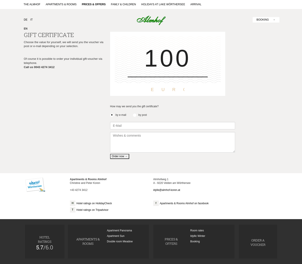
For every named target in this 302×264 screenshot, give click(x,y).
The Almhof (32, 4)
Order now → (119, 156)
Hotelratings (44, 242)
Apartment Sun (116, 236)
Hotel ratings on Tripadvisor (93, 209)
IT (31, 19)
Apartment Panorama (119, 230)
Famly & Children (123, 4)
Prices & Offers (94, 4)
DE (26, 19)
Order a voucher (257, 242)
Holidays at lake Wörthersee (163, 4)
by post (142, 114)
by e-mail (121, 114)
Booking (263, 19)
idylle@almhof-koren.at (166, 190)
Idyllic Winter (197, 236)
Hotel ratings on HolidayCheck (94, 203)
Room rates (197, 230)
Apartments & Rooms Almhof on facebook (184, 203)
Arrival (195, 4)
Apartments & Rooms (61, 4)
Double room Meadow (120, 241)
